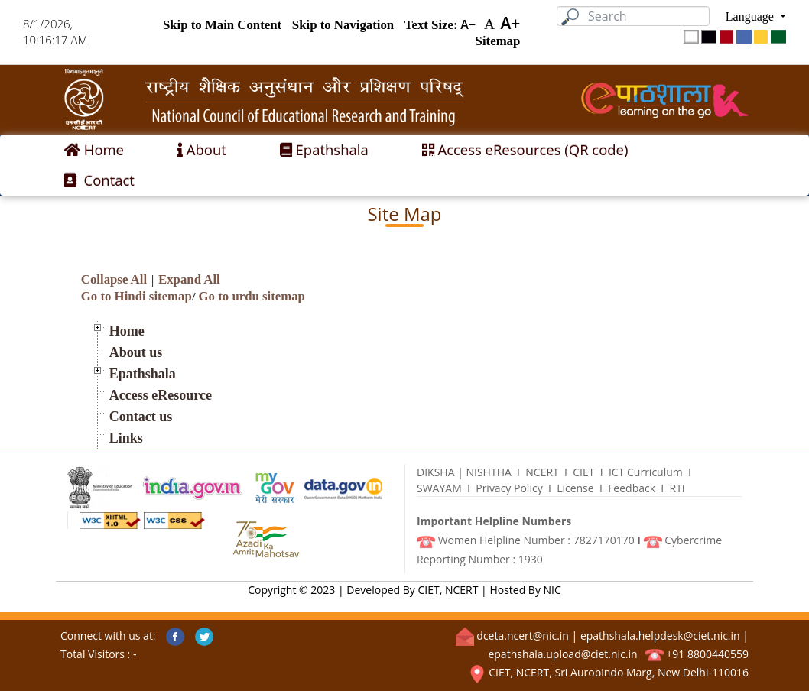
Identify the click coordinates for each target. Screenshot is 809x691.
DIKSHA (436, 472)
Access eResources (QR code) (525, 149)
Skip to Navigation (343, 24)
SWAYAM (439, 488)
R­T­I (677, 488)
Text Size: (431, 24)
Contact (99, 180)
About (201, 149)
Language (751, 16)
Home (94, 149)
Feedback (631, 488)
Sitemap (498, 40)
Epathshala (324, 149)
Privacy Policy (509, 488)
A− (468, 24)
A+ (510, 23)
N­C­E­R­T (542, 472)
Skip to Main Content (222, 24)
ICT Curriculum (646, 472)
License (575, 488)
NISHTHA (488, 472)
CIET (583, 472)
